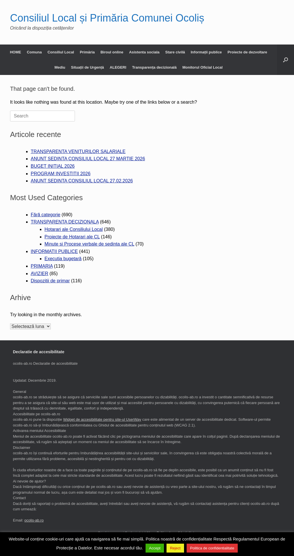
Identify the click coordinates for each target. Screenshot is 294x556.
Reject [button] (175, 548)
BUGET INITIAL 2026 (53, 166)
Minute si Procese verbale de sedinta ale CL (89, 244)
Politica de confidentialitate (212, 548)
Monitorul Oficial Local (202, 67)
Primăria (87, 52)
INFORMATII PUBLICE (54, 251)
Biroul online (111, 52)
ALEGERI (118, 67)
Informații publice (206, 52)
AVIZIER (39, 273)
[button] (285, 60)
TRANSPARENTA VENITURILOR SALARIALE (78, 151)
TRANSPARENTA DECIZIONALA (65, 221)
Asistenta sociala (144, 52)
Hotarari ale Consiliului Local (74, 229)
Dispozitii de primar (50, 280)
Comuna (34, 52)
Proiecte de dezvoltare (247, 52)
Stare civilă (175, 52)
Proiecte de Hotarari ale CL (72, 236)
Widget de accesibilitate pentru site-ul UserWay (102, 419)
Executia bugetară (63, 258)
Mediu (60, 67)
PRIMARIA (42, 266)
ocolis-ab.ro (34, 520)
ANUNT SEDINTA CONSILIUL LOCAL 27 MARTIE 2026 (88, 158)
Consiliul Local (60, 52)
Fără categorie (45, 214)
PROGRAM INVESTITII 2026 (60, 173)
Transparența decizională (154, 67)
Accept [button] (154, 548)
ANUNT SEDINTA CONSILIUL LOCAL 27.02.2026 (82, 180)
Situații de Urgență (87, 67)
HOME (15, 52)
